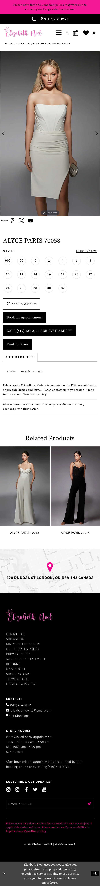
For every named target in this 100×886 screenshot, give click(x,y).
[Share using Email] (30, 220)
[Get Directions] (54, 19)
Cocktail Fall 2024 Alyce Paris (51, 44)
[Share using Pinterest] (12, 220)
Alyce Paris (23, 44)
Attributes (20, 357)
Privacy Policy (18, 654)
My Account (16, 669)
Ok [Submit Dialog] (95, 874)
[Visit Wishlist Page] (86, 33)
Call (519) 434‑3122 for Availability (39, 331)
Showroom (15, 639)
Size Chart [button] (86, 251)
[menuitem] (33, 19)
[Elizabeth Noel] (23, 32)
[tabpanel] (50, 133)
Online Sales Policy (23, 649)
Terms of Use (17, 679)
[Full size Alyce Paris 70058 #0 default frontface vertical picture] (50, 133)
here (53, 883)
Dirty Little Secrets (23, 644)
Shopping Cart (18, 674)
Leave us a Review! (21, 684)
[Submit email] (89, 803)
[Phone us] (33, 19)
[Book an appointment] (76, 33)
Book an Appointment (25, 317)
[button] (59, 33)
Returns (13, 664)
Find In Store (17, 344)
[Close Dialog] (4, 873)
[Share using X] (21, 220)
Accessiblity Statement (26, 659)
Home (8, 44)
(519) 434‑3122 (59, 766)
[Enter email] (50, 803)
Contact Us (15, 634)
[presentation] (25, 486)
